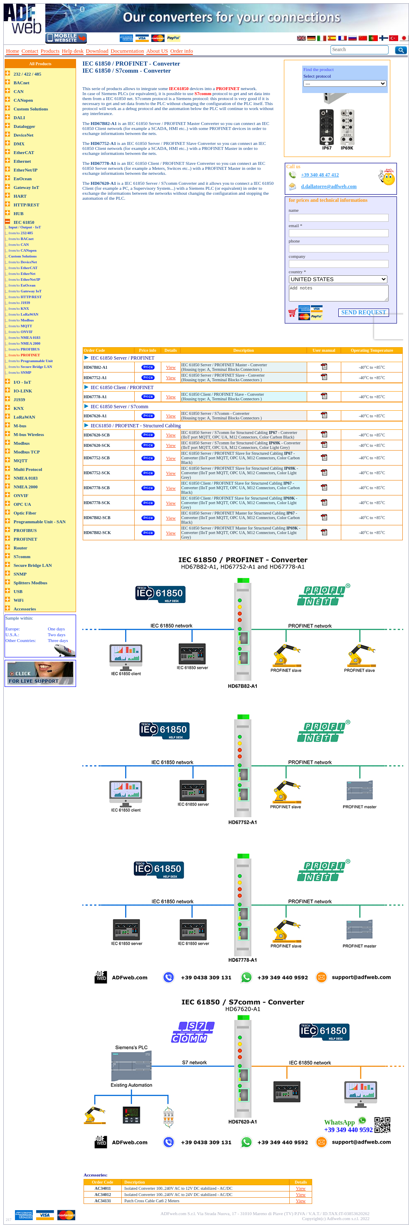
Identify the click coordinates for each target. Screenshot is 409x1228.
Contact (30, 51)
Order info (181, 51)
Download (97, 51)
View (171, 367)
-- (198, 51)
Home (13, 51)
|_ (23, 227)
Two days (56, 634)
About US (157, 51)
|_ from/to (19, 233)
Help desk (73, 51)
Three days (58, 640)
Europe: (12, 628)
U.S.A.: (12, 634)
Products (50, 51)
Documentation (127, 51)
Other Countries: (20, 640)
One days (56, 628)
